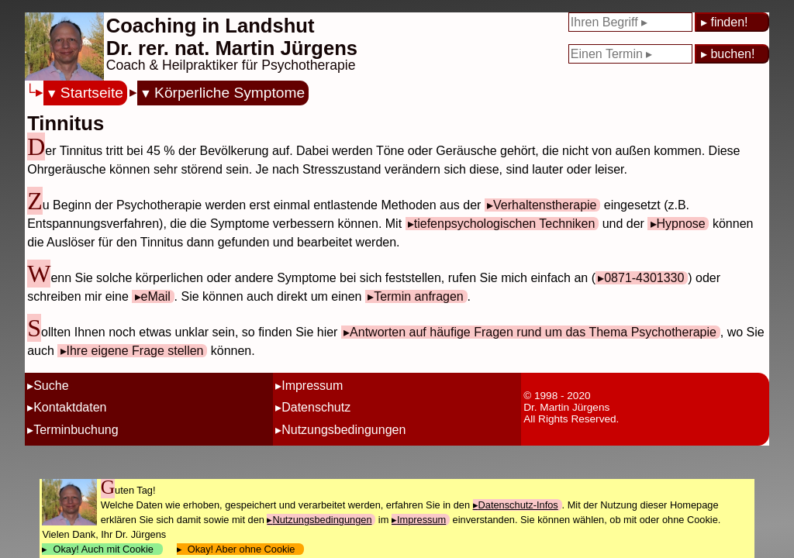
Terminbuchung (75, 429)
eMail (156, 296)
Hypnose (681, 223)
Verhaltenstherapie (544, 205)
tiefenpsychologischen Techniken (505, 223)
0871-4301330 (644, 277)
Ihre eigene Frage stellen (135, 350)
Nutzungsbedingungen (343, 429)
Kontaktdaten (69, 407)
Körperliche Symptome (229, 92)
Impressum (312, 385)
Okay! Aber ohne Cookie (241, 549)
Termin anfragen (419, 296)
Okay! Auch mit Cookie (103, 549)
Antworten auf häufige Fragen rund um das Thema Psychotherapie (533, 332)
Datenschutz (315, 407)
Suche (50, 385)
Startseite (91, 92)
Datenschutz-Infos (518, 505)
